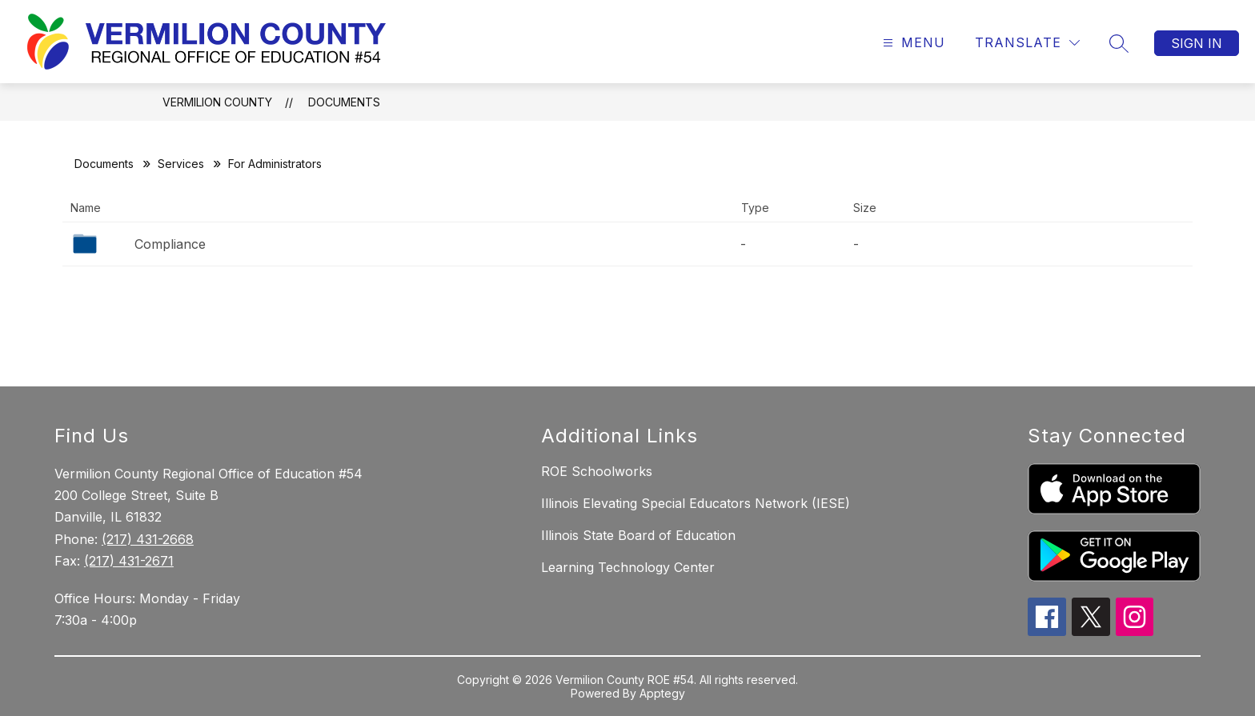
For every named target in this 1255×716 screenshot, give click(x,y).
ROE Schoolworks (596, 471)
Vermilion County (217, 102)
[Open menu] (912, 43)
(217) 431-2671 (129, 561)
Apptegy (662, 693)
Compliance (170, 244)
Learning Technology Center (628, 567)
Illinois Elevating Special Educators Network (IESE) (695, 503)
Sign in (1196, 43)
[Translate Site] (1027, 43)
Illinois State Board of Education (638, 535)
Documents (344, 102)
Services (181, 163)
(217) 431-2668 (148, 539)
